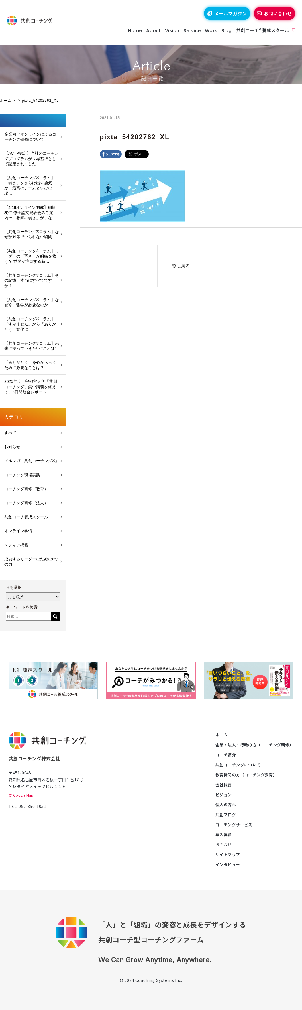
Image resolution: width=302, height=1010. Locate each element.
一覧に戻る (187, 264)
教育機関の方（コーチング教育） (246, 775)
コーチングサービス (233, 824)
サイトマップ (227, 854)
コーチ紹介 (225, 755)
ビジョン (223, 794)
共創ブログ (225, 814)
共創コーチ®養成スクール (261, 33)
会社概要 (223, 784)
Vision (171, 34)
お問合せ (223, 844)
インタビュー (227, 864)
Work (209, 34)
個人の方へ (225, 804)
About (152, 34)
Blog (225, 34)
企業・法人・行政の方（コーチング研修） (254, 745)
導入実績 (223, 834)
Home (133, 34)
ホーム (5, 101)
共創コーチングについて (238, 765)
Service (190, 34)
